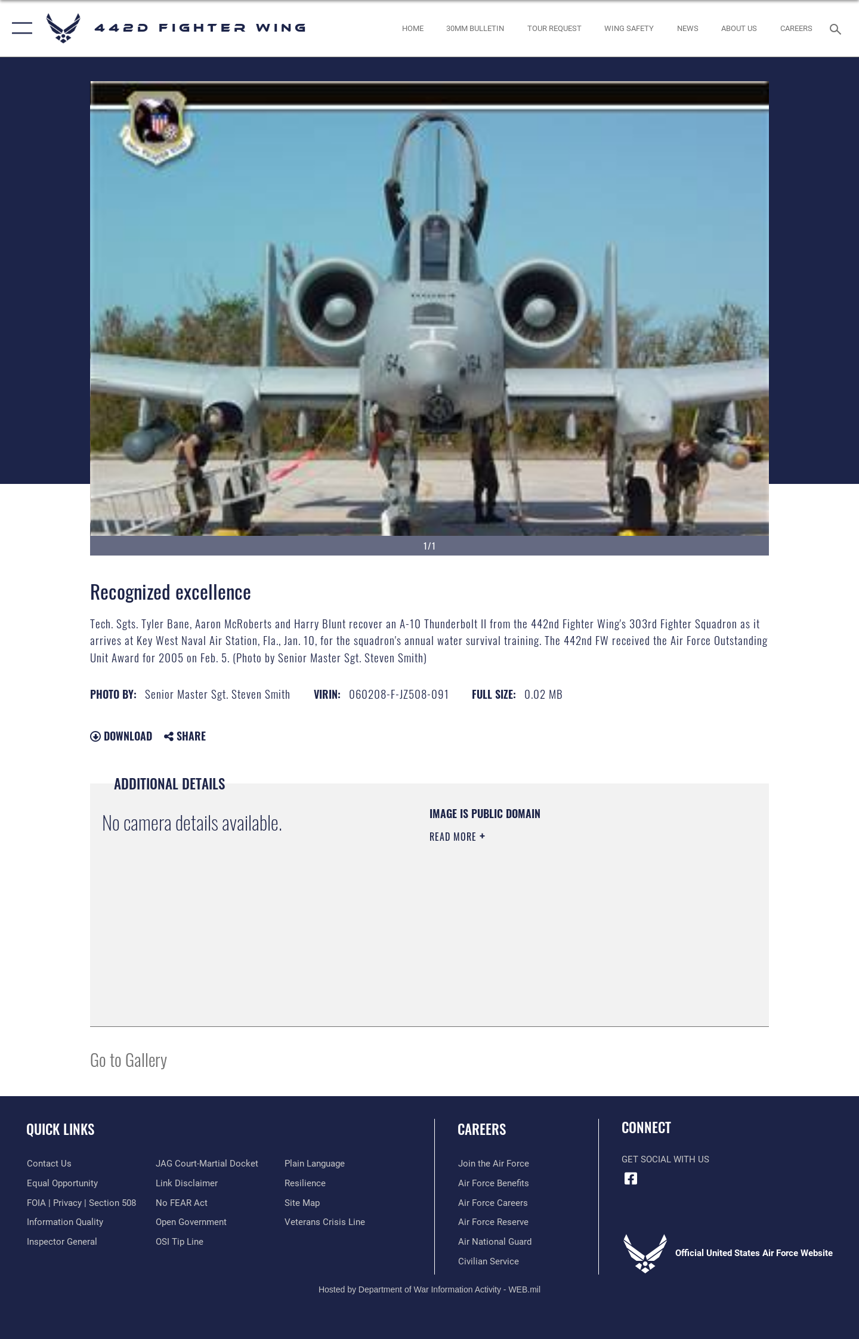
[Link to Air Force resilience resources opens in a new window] (305, 1183)
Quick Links (60, 1129)
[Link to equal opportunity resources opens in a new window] (61, 1183)
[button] (19, 28)
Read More (455, 836)
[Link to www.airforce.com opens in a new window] (493, 1163)
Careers (482, 1129)
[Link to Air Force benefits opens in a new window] (493, 1183)
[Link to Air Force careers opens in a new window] (492, 1202)
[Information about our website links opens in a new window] (187, 1183)
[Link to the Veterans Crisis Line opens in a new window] (325, 1222)
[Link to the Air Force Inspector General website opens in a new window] (61, 1241)
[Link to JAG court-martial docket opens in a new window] (207, 1163)
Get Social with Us (665, 1159)
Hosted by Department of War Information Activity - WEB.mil (429, 1289)
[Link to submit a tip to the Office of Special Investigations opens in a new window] (179, 1241)
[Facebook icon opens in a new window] (630, 1178)
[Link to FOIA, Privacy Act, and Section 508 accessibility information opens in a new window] (80, 1202)
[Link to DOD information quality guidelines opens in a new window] (64, 1222)
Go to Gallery (128, 1059)
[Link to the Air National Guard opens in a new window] (494, 1241)
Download (121, 735)
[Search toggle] (837, 28)
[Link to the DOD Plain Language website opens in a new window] (315, 1163)
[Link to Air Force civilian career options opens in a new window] (488, 1261)
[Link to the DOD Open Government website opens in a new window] (191, 1222)
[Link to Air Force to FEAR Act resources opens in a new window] (182, 1202)
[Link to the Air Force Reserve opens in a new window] (493, 1222)
